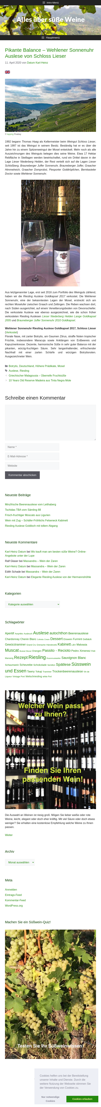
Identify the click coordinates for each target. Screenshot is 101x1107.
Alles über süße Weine (50, 19)
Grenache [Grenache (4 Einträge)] (41, 645)
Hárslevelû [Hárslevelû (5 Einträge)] (51, 645)
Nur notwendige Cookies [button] (50, 1099)
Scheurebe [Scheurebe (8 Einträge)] (26, 664)
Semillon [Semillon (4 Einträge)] (51, 665)
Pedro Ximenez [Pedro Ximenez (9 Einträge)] (80, 650)
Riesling (24, 370)
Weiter (9, 835)
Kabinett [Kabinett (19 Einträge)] (64, 644)
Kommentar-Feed (15, 900)
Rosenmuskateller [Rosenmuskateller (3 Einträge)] (54, 658)
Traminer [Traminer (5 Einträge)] (47, 671)
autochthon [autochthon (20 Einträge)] (59, 633)
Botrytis (13, 366)
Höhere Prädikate (45, 366)
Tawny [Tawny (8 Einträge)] (31, 671)
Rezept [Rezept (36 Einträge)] (21, 657)
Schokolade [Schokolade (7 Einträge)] (40, 664)
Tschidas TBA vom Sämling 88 (23, 509)
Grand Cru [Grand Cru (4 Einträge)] (31, 645)
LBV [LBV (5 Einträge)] (74, 645)
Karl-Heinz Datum (15, 551)
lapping (10, 134)
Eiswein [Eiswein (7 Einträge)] (67, 639)
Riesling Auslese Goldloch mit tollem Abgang (31, 525)
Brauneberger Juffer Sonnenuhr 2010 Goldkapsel (46, 320)
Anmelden (11, 889)
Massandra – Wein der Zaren (40, 561)
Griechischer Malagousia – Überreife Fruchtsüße (37, 375)
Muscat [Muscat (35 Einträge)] (12, 650)
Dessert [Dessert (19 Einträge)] (56, 639)
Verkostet (11, 332)
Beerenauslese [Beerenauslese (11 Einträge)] (78, 633)
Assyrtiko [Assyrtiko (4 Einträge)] (19, 634)
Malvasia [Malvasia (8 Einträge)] (82, 644)
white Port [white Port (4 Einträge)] (47, 676)
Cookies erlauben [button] (82, 1099)
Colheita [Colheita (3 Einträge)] (40, 639)
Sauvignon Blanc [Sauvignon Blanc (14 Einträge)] (73, 658)
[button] (80, 1087)
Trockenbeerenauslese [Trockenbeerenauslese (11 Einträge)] (67, 671)
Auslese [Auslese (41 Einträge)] (41, 632)
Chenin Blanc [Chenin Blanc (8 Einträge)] (28, 639)
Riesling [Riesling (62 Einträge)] (37, 657)
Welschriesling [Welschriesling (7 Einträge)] (33, 676)
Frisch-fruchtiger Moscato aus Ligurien (27, 515)
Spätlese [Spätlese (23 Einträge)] (63, 664)
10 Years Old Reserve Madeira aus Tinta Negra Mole (40, 380)
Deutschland (26, 366)
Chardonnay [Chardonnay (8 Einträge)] (12, 639)
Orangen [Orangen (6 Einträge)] (37, 651)
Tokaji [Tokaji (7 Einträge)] (38, 671)
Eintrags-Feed (13, 895)
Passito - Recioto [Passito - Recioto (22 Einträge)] (56, 650)
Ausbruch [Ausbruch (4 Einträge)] (28, 634)
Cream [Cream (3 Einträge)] (47, 639)
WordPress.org (14, 905)
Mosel (61, 366)
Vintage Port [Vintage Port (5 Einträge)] (18, 676)
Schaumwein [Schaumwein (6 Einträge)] (12, 665)
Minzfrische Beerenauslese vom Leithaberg (30, 504)
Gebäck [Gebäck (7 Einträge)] (87, 639)
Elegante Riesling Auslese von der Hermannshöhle (61, 577)
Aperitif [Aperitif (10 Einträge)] (9, 633)
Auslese (13, 370)
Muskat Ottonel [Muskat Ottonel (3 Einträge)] (25, 651)
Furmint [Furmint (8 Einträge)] (77, 639)
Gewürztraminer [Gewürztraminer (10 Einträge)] (15, 644)
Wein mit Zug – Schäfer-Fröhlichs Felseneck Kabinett (36, 520)
